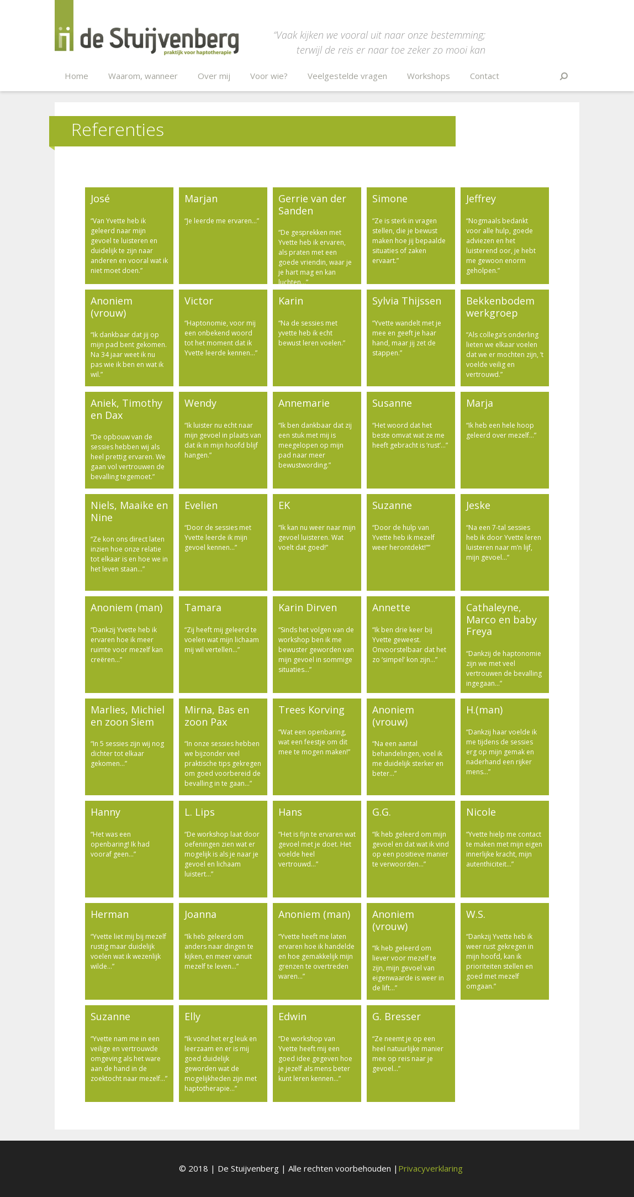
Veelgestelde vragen (347, 75)
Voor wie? (269, 75)
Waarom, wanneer (143, 75)
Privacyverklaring (430, 1168)
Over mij (214, 75)
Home (76, 75)
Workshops (428, 75)
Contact (484, 75)
